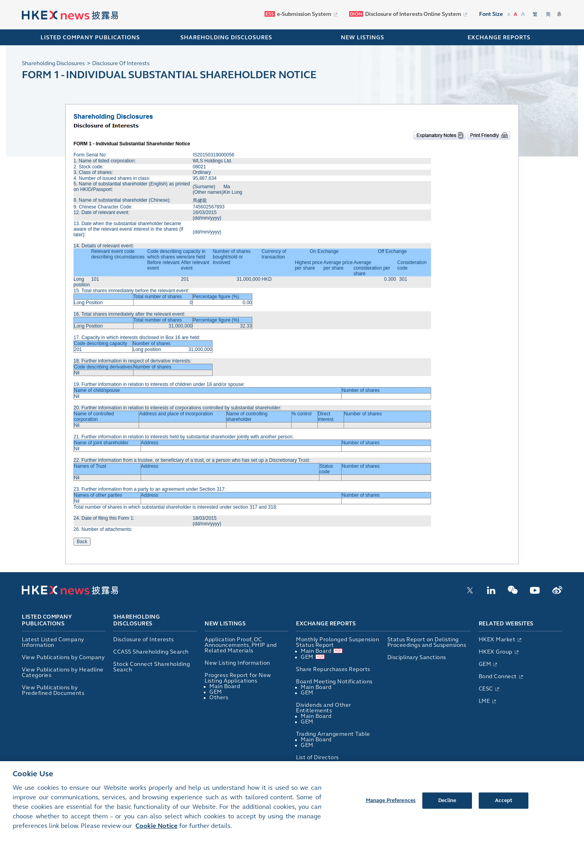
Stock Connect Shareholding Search (151, 667)
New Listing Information (237, 663)
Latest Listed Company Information (53, 642)
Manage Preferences (391, 807)
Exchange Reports (326, 623)
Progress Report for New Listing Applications (238, 678)
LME (484, 701)
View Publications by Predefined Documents (53, 690)
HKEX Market (497, 639)
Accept (503, 807)
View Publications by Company (63, 657)
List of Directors (317, 757)
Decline (447, 807)
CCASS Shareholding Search (151, 651)
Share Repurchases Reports (333, 669)
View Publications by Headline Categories (63, 672)
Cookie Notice (156, 833)
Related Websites (506, 623)
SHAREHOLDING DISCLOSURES (226, 37)
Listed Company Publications (90, 37)
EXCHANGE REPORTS (499, 37)
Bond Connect (498, 676)
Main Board (224, 686)
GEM (215, 692)
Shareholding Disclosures (136, 620)
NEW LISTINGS (362, 37)
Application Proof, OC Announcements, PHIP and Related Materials (241, 645)
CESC (486, 688)
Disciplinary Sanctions (416, 657)
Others (218, 697)
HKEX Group (495, 651)
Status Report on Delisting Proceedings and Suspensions (426, 642)
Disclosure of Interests (143, 639)
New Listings (225, 623)
